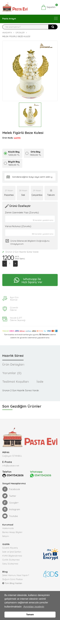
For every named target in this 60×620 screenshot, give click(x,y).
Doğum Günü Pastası (12, 579)
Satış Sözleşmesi (10, 563)
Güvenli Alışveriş (10, 547)
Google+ (10, 502)
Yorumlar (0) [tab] (11, 373)
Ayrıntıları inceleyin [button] (33, 606)
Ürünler (20, 32)
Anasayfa (7, 32)
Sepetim (48, 7)
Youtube (10, 516)
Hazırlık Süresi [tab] (13, 355)
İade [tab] (40, 381)
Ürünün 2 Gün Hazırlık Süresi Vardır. (20, 252)
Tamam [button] (30, 614)
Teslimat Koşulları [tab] (15, 381)
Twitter (9, 495)
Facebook (11, 489)
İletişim (5, 536)
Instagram (11, 509)
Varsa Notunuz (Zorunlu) (18, 226)
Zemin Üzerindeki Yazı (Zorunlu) (22, 212)
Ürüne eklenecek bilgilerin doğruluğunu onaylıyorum (30, 242)
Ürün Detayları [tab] (13, 364)
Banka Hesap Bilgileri (12, 532)
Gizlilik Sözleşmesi (11, 559)
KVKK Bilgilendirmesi (12, 555)
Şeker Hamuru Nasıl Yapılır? (15, 575)
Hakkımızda (8, 528)
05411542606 (15, 475)
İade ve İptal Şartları (11, 551)
